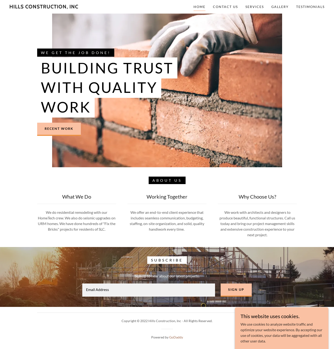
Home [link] (199, 7)
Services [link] (254, 7)
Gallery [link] (280, 7)
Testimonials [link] (310, 7)
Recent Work (59, 129)
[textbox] (148, 290)
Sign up (236, 289)
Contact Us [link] (225, 7)
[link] (43, 7)
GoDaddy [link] (176, 337)
